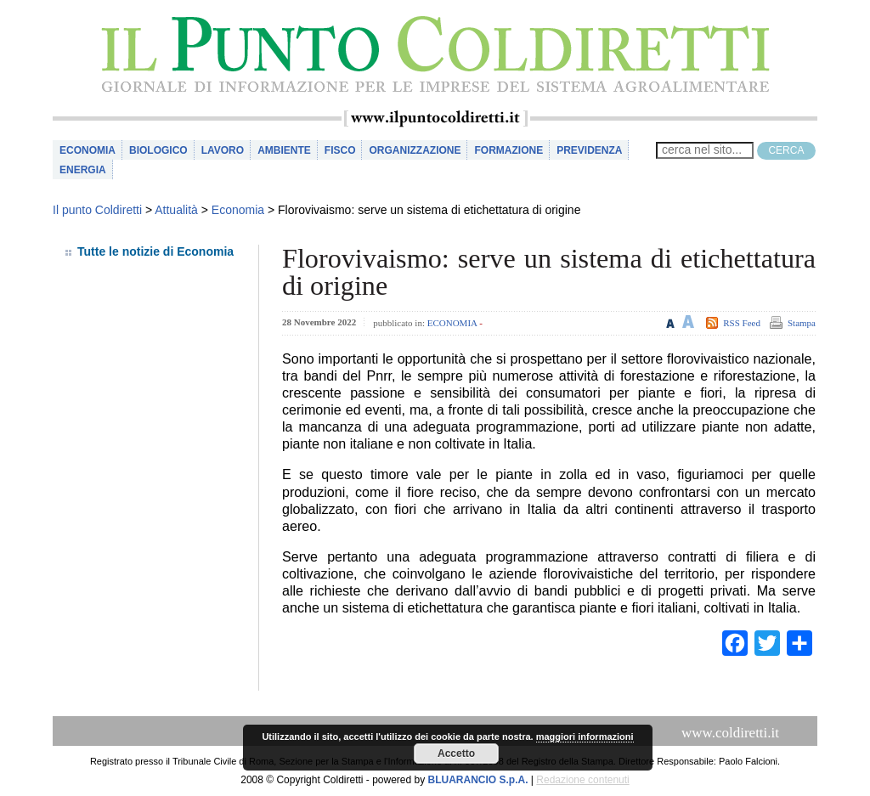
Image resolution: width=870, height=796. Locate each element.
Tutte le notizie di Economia (155, 251)
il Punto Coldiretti (435, 54)
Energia (82, 170)
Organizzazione (414, 150)
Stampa (802, 323)
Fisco (340, 150)
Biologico (158, 150)
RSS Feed (741, 323)
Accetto (456, 753)
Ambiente (284, 150)
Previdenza (589, 150)
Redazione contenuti (582, 780)
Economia (87, 150)
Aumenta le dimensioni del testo (689, 321)
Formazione (508, 150)
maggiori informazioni (585, 736)
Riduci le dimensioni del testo (671, 321)
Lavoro (222, 150)
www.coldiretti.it (730, 733)
